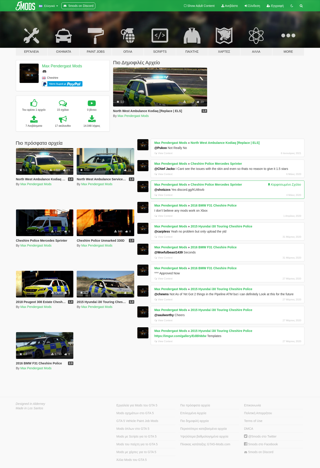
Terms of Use (253, 421)
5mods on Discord (258, 452)
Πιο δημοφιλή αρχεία (194, 421)
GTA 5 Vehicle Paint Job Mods (137, 421)
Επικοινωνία (252, 405)
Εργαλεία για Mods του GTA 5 (136, 405)
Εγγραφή (275, 6)
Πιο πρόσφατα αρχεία (195, 405)
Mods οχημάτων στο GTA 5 (135, 413)
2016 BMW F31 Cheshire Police (214, 205)
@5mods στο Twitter (260, 436)
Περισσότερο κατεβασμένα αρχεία (203, 428)
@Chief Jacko (164, 169)
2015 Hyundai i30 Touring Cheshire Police (221, 226)
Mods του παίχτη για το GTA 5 (137, 444)
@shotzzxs (162, 189)
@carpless (162, 231)
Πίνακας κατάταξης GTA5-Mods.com (205, 444)
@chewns (161, 294)
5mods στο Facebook (261, 444)
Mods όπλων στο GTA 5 (132, 428)
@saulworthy (164, 315)
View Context (163, 153)
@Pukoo (160, 148)
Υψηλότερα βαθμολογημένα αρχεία (204, 436)
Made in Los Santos (29, 408)
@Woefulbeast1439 (168, 252)
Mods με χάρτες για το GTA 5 (136, 452)
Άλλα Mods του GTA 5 (131, 460)
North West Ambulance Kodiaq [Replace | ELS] (225, 143)
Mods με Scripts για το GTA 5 (136, 436)
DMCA (248, 428)
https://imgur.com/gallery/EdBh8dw (180, 336)
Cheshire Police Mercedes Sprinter (216, 163)
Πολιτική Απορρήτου (258, 413)
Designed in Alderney (30, 404)
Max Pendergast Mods (62, 66)
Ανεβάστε (229, 6)
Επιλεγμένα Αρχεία (193, 413)
